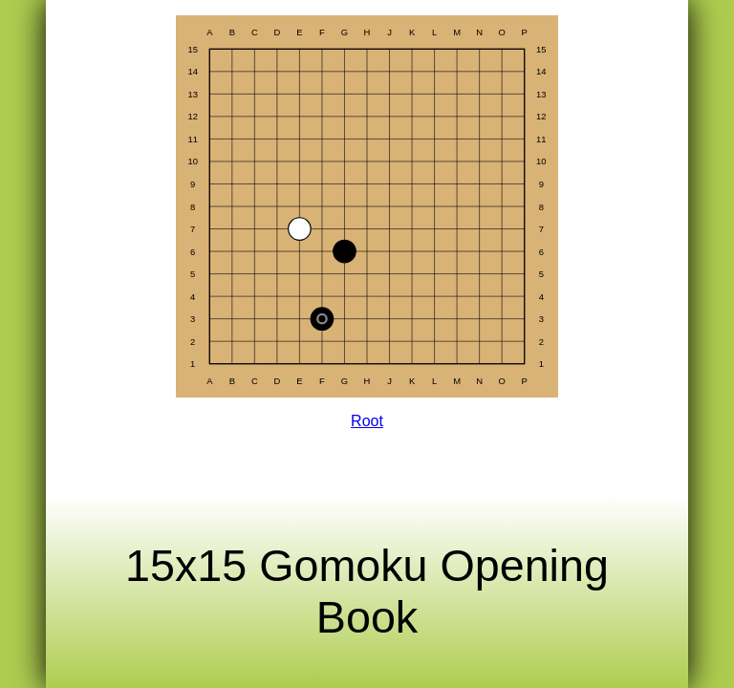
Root (367, 421)
